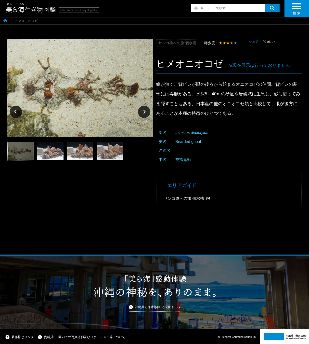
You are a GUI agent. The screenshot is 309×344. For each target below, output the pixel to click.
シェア (253, 41)
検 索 (296, 10)
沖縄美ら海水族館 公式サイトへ (157, 307)
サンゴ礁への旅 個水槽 (184, 198)
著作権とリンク (23, 337)
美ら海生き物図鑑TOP (5, 20)
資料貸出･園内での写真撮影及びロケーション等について (84, 337)
